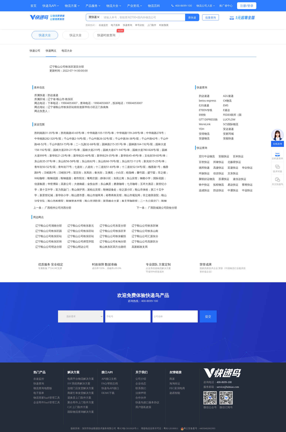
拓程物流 (218, 184)
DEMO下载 (107, 393)
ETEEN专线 (205, 110)
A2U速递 (228, 96)
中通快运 (233, 190)
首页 (33, 6)
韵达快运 (218, 190)
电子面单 (115, 25)
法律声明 (140, 393)
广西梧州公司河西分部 (58, 207)
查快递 (192, 17)
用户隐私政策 (143, 407)
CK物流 (227, 100)
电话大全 (67, 50)
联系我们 (140, 388)
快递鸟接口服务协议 (147, 402)
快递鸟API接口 (110, 388)
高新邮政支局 (140, 246)
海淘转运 (174, 383)
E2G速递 (204, 105)
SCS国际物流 (230, 124)
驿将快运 (247, 184)
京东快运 (233, 173)
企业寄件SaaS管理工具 (46, 402)
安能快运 (224, 156)
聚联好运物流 (207, 179)
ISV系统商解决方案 (78, 383)
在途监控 (103, 25)
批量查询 (210, 17)
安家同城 (228, 133)
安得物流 (204, 133)
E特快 (202, 114)
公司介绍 (140, 378)
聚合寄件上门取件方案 (80, 402)
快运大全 (72, 35)
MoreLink (204, 124)
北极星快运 (234, 162)
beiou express (207, 100)
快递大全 (41, 35)
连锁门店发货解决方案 (80, 388)
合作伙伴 (140, 397)
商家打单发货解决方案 (80, 393)
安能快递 (228, 138)
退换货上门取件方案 (79, 397)
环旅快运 (204, 173)
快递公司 (35, 50)
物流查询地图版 (42, 388)
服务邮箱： (221, 387)
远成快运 (204, 190)
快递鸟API (51, 6)
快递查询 (127, 25)
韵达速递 (204, 96)
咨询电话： (217, 382)
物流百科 (154, 6)
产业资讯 (134, 6)
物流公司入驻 (205, 5)
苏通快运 (224, 179)
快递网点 (51, 50)
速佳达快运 (239, 179)
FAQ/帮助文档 (109, 383)
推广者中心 (226, 5)
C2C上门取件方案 (77, 407)
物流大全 (113, 6)
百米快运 (238, 156)
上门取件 (151, 25)
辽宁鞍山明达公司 (78, 246)
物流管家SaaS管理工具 (46, 397)
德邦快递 (204, 167)
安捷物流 (204, 138)
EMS (225, 105)
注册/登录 (246, 6)
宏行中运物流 (207, 156)
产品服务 (93, 6)
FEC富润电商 (177, 388)
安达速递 (228, 129)
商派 (172, 378)
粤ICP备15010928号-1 (127, 428)
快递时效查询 (104, 35)
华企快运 (247, 167)
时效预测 (163, 25)
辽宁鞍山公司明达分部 (48, 246)
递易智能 (174, 393)
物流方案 (72, 6)
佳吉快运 (218, 173)
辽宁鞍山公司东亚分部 (113, 225)
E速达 (226, 110)
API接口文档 (108, 378)
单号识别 (139, 25)
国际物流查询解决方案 (80, 411)
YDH (201, 129)
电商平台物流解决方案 (80, 378)
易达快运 (233, 184)
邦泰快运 (218, 162)
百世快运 (204, 162)
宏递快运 (233, 167)
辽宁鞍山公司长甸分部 (113, 241)
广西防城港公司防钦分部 (162, 207)
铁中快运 (204, 184)
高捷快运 (218, 167)
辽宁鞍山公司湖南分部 (48, 225)
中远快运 (247, 190)
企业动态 (140, 383)
